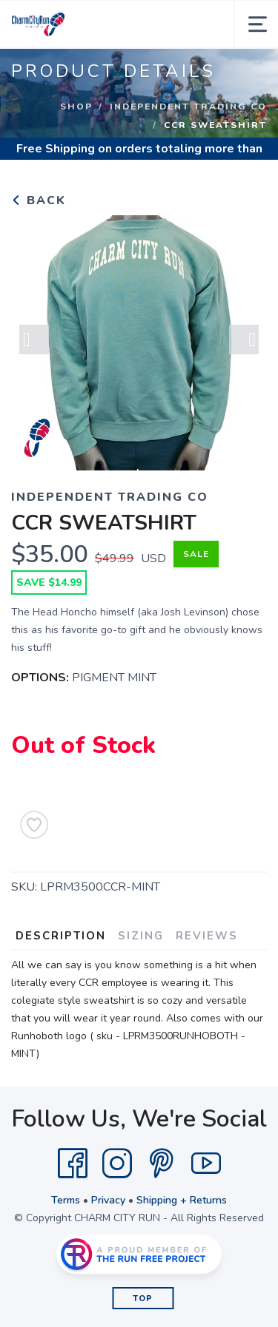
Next (244, 339)
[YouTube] (206, 1163)
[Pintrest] (161, 1163)
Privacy (108, 1200)
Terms (65, 1200)
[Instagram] (117, 1163)
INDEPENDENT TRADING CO (188, 106)
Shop (76, 106)
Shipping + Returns (181, 1200)
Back (38, 200)
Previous (34, 339)
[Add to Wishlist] (34, 825)
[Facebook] (72, 1163)
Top (143, 1298)
